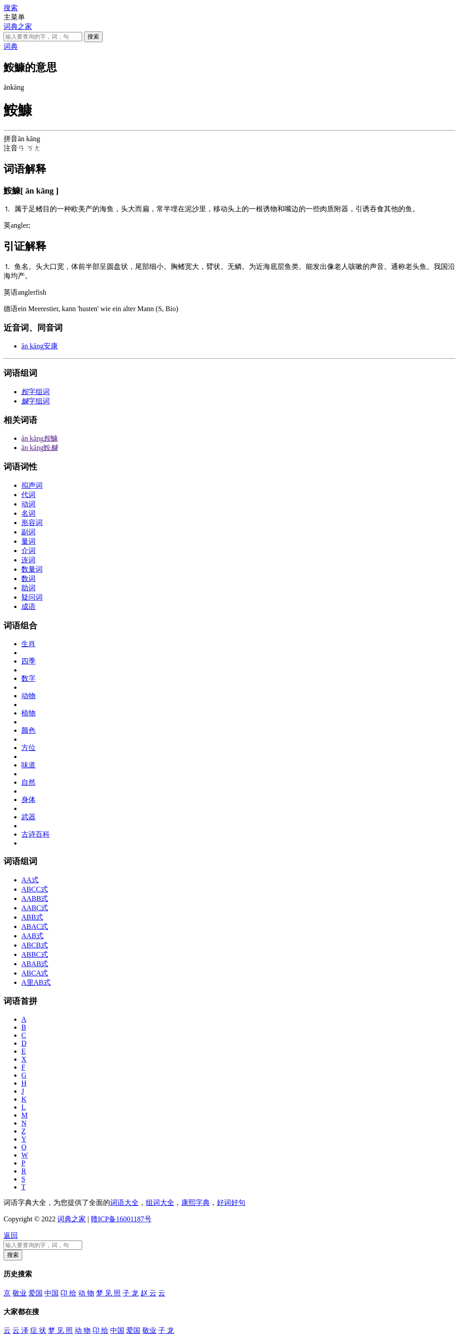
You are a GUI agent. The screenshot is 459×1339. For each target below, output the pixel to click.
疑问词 (32, 597)
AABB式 (34, 898)
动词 (28, 504)
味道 (28, 765)
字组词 (35, 391)
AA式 (30, 880)
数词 (28, 578)
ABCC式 (34, 889)
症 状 (38, 1330)
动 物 (86, 1293)
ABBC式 (34, 954)
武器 (28, 817)
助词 (28, 588)
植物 (28, 713)
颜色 (28, 730)
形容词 (32, 522)
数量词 (32, 569)
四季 (28, 661)
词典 (11, 46)
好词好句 (231, 1202)
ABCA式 (34, 973)
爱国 (35, 1293)
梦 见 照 (108, 1293)
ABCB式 (34, 945)
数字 (28, 678)
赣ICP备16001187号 (121, 1219)
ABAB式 (34, 964)
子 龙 (131, 1293)
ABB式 (32, 917)
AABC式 (34, 908)
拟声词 (32, 485)
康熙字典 (195, 1202)
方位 (28, 747)
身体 (28, 799)
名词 (28, 513)
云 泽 (20, 1330)
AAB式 (32, 936)
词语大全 (124, 1202)
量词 (28, 541)
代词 (28, 494)
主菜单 (14, 17)
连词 (28, 560)
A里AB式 (36, 982)
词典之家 (18, 26)
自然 (28, 782)
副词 (28, 532)
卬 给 (68, 1293)
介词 (28, 550)
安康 (39, 346)
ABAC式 (34, 926)
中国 (51, 1293)
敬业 (19, 1293)
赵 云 (148, 1293)
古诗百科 (35, 834)
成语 (28, 606)
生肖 (28, 644)
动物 (28, 695)
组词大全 (160, 1202)
